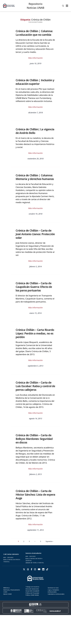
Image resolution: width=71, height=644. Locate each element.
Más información (35, 58)
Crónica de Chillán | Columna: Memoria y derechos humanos (35, 177)
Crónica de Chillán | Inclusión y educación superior (35, 82)
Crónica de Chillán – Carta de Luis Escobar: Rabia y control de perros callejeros (35, 386)
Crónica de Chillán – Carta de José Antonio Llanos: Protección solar (35, 234)
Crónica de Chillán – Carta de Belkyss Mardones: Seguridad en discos (34, 438)
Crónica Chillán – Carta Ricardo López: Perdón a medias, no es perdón (35, 333)
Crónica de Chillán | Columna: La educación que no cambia (34, 33)
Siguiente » (49, 541)
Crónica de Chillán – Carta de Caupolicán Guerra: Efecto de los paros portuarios (34, 286)
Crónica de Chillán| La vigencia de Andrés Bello (35, 131)
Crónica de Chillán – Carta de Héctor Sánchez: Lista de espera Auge (35, 494)
